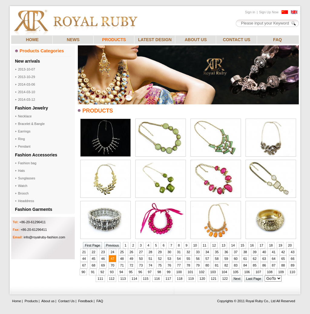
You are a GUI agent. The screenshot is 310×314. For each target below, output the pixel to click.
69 (103, 265)
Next (236, 278)
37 (235, 252)
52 (160, 258)
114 (134, 278)
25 (122, 252)
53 (169, 258)
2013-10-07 (26, 69)
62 (254, 258)
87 (273, 265)
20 (290, 245)
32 (188, 252)
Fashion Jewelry (31, 108)
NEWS (73, 39)
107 (258, 272)
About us (47, 301)
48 (122, 258)
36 (226, 252)
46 (103, 258)
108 (269, 272)
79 (198, 265)
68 (93, 265)
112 (111, 278)
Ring (21, 139)
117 (168, 278)
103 (213, 272)
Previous (112, 245)
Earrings (24, 131)
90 (83, 272)
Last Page (253, 278)
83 (235, 265)
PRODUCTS (114, 39)
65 (283, 258)
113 (123, 278)
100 (179, 272)
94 (121, 272)
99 (168, 272)
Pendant (24, 146)
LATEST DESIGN (155, 39)
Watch (23, 186)
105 (235, 272)
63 (264, 258)
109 (281, 272)
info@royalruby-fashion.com (44, 237)
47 (112, 258)
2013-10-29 (26, 77)
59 (226, 258)
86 (264, 265)
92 (102, 272)
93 (112, 272)
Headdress (26, 201)
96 (140, 272)
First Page (92, 245)
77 (179, 265)
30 (169, 252)
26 (131, 252)
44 (84, 258)
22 (93, 252)
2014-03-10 (26, 92)
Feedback (85, 301)
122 (225, 278)
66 (292, 258)
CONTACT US (236, 39)
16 (252, 245)
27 (141, 252)
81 (217, 265)
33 (198, 252)
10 (195, 245)
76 (169, 265)
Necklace (25, 116)
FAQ (277, 39)
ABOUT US (196, 39)
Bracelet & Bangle (31, 124)
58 (217, 258)
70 (112, 265)
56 (198, 258)
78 (188, 265)
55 (188, 258)
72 (131, 265)
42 (283, 252)
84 (245, 265)
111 (100, 278)
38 (245, 252)
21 (84, 252)
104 (224, 272)
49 (131, 258)
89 (292, 265)
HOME (32, 39)
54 (179, 258)
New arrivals (27, 61)
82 (226, 265)
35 (217, 252)
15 (242, 245)
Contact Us (66, 301)
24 (112, 252)
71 (122, 265)
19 (280, 245)
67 (84, 265)
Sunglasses (26, 178)
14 (233, 245)
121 (213, 278)
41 (273, 252)
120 (202, 278)
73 (141, 265)
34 (207, 252)
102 (201, 272)
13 (223, 245)
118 (179, 278)
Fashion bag (27, 163)
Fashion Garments (33, 209)
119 (191, 278)
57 (207, 258)
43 (292, 252)
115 (145, 278)
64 (273, 258)
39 (254, 252)
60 (235, 258)
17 (261, 245)
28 (150, 252)
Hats (21, 170)
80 (207, 265)
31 (179, 252)
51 (150, 258)
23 (103, 252)
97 (149, 272)
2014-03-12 (26, 99)
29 (160, 252)
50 (141, 258)
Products (31, 301)
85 (254, 265)
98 (159, 272)
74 (150, 265)
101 (190, 272)
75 (160, 265)
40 (264, 252)
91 (92, 272)
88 (283, 265)
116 (157, 278)
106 (247, 272)
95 (131, 272)
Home (16, 301)
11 (204, 245)
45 (93, 258)
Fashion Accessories (36, 154)
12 (214, 245)
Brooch (23, 193)
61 (245, 258)
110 (292, 272)
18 (271, 245)
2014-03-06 (26, 84)
